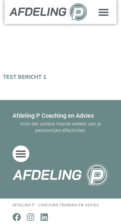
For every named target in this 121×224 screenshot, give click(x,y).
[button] (103, 12)
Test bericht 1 (24, 77)
